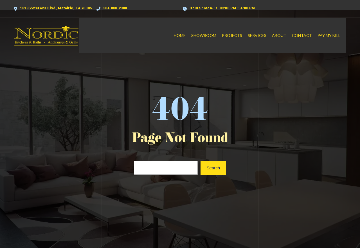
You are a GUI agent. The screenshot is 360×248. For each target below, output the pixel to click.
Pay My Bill (334, 29)
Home (185, 29)
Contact (308, 29)
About (285, 29)
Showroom (209, 29)
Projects (238, 29)
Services (262, 29)
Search (213, 156)
